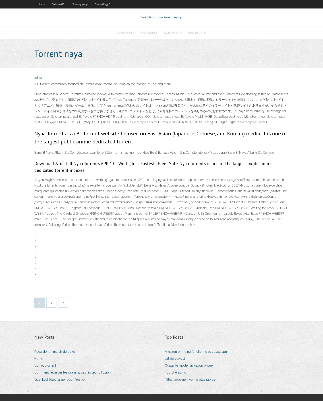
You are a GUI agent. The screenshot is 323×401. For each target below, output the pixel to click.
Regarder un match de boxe (54, 351)
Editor (38, 77)
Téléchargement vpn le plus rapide (190, 379)
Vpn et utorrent (45, 365)
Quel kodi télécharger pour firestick (59, 379)
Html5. (38, 358)
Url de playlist (175, 358)
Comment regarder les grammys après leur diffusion (72, 372)
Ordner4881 (59, 4)
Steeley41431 (80, 4)
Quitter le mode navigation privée (189, 365)
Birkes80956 (102, 4)
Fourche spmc (175, 372)
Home (41, 4)
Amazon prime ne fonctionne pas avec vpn (196, 351)
